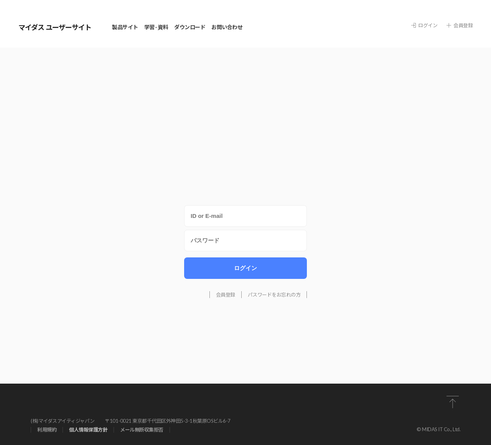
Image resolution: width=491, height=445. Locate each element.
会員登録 (460, 25)
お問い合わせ (226, 27)
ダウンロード (189, 27)
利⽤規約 (46, 430)
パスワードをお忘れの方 (274, 295)
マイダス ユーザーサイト (54, 27)
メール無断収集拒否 (141, 430)
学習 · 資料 (156, 27)
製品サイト (125, 27)
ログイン (424, 25)
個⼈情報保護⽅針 (88, 430)
